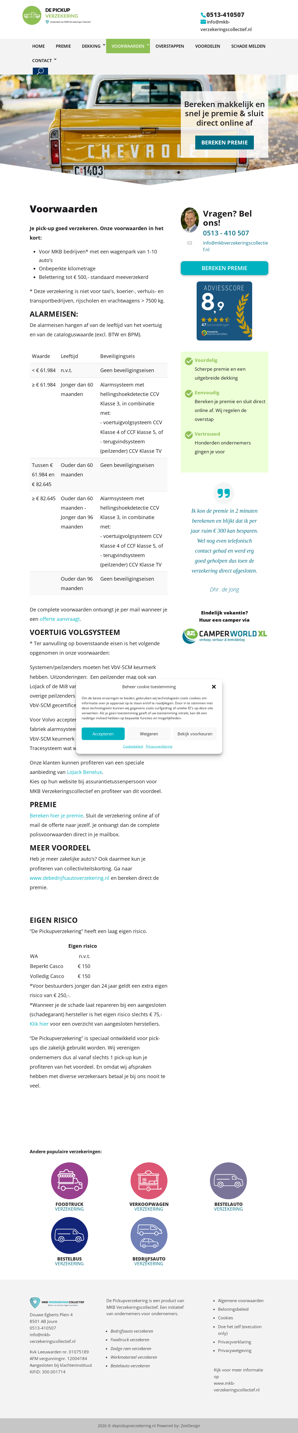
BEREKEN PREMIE (224, 142)
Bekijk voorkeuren (194, 733)
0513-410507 (43, 1328)
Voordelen (207, 46)
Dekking (91, 46)
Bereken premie (224, 268)
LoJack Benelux (84, 772)
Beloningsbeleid (233, 1309)
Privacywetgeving (234, 1350)
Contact (42, 60)
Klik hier (40, 1023)
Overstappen (170, 46)
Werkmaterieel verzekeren (134, 1357)
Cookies (225, 1317)
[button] (214, 687)
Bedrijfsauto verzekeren (132, 1331)
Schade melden (248, 46)
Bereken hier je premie (56, 815)
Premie (63, 46)
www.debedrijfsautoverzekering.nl (69, 878)
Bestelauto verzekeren (130, 1365)
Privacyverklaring (159, 746)
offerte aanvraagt (60, 619)
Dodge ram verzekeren (131, 1348)
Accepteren (103, 733)
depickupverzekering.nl (134, 1425)
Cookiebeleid (133, 746)
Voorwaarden (128, 46)
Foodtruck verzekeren (130, 1339)
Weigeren (149, 733)
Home (38, 46)
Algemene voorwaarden (241, 1300)
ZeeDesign (190, 1425)
